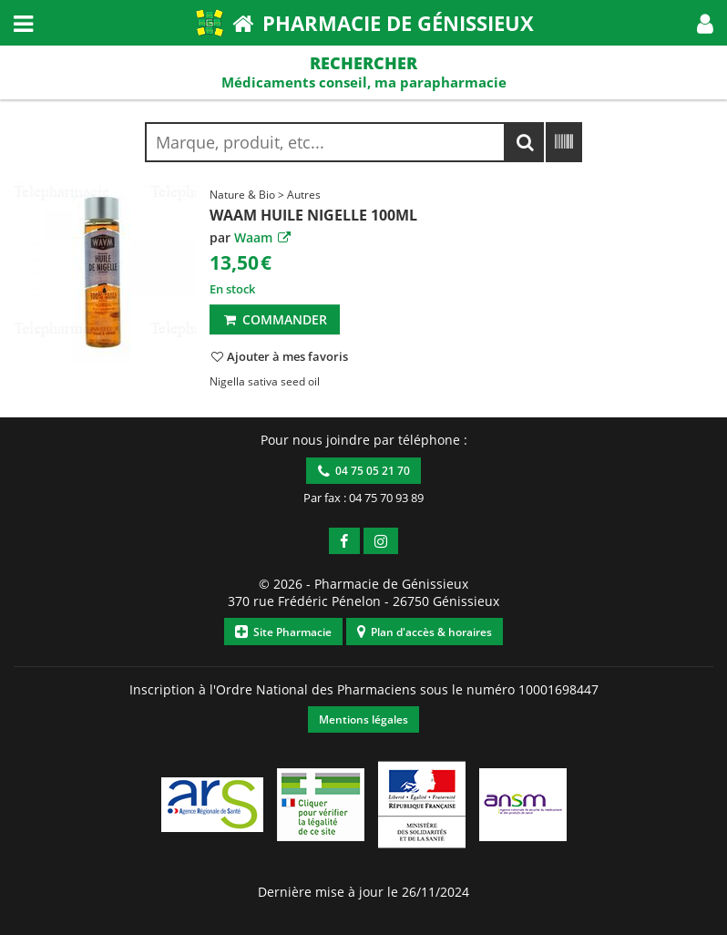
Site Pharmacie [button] (283, 632)
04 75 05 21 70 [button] (364, 470)
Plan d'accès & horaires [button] (424, 632)
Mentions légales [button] (363, 719)
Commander (274, 319)
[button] (705, 22)
